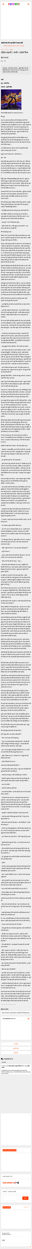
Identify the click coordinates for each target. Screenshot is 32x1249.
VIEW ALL (26, 1207)
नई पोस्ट (16, 1044)
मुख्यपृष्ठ (16, 1052)
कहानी (6, 49)
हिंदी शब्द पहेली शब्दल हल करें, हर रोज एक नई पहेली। (14, 45)
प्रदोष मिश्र (11, 49)
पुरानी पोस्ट (16, 1048)
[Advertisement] (16, 23)
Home (2, 49)
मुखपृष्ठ (3, 1240)
